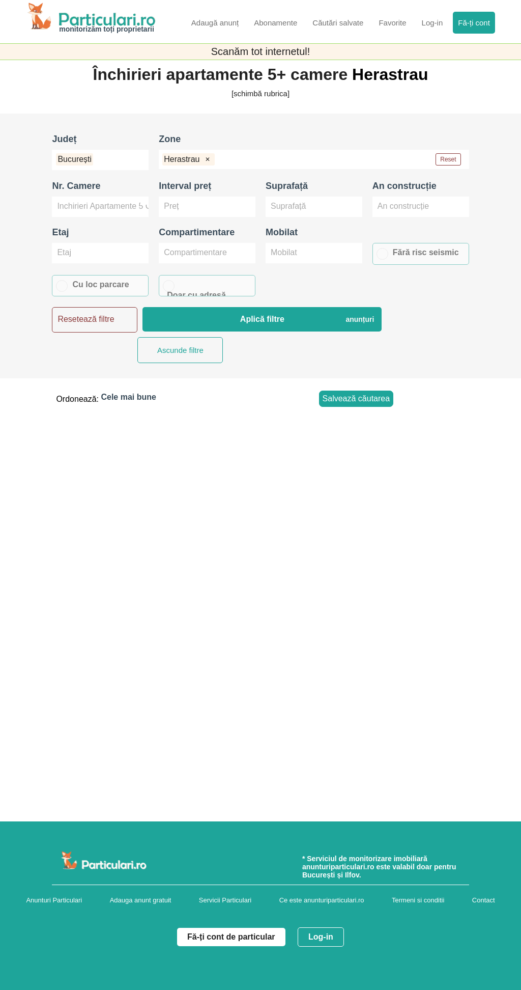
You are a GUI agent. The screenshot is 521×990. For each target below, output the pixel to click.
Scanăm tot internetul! (260, 51)
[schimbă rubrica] (260, 93)
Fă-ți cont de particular (231, 936)
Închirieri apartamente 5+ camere (223, 74)
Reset (448, 159)
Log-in (320, 936)
